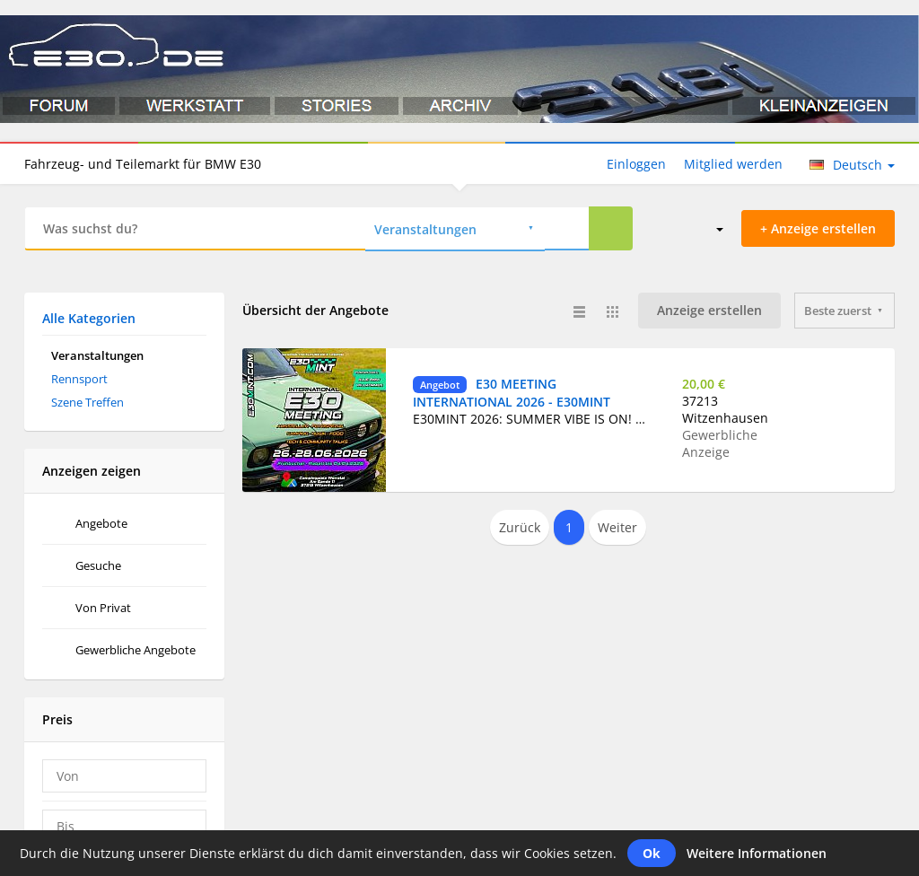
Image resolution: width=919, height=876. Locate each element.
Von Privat (103, 608)
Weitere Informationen (757, 853)
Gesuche (98, 565)
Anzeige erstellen (709, 310)
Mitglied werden (733, 163)
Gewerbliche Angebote (135, 650)
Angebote (101, 523)
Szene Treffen (87, 402)
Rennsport (79, 379)
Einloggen (636, 163)
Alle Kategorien (89, 318)
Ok (652, 853)
